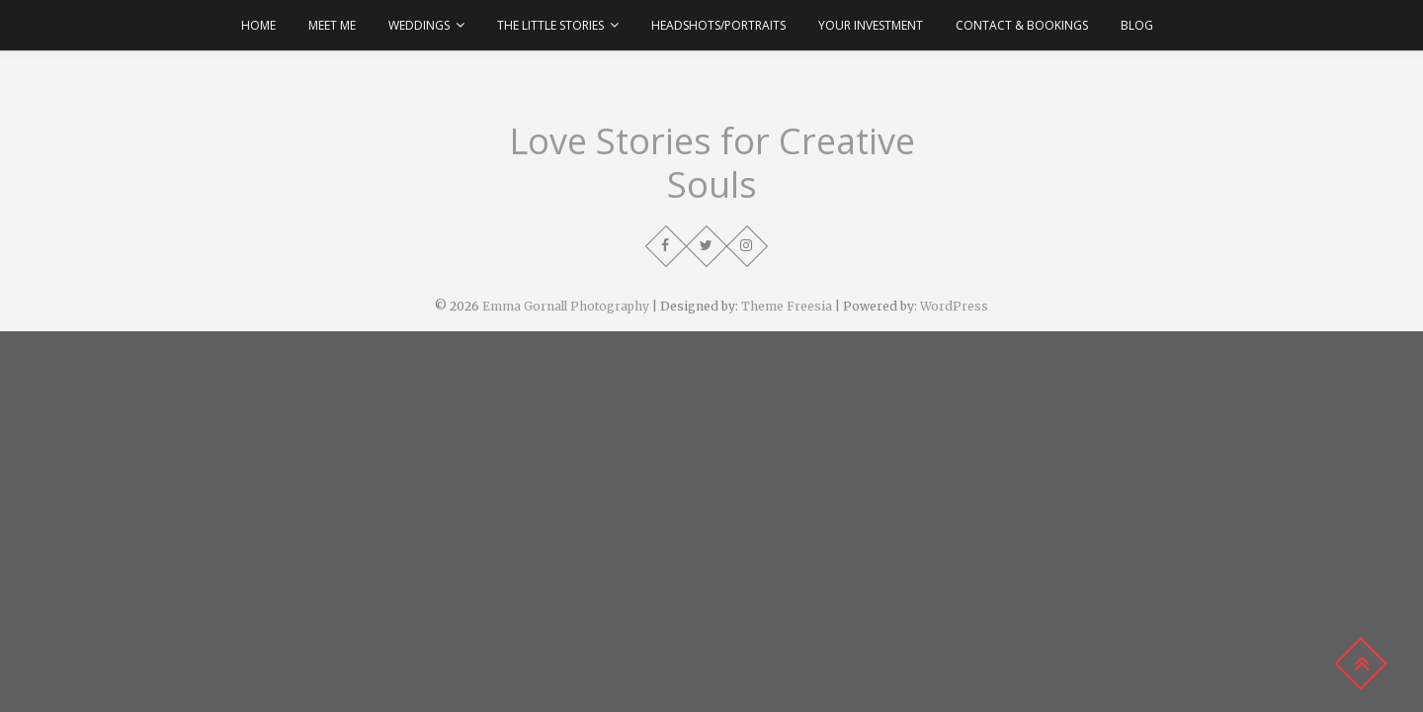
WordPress (954, 306)
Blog (1137, 25)
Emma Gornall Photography (565, 306)
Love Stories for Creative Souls (712, 163)
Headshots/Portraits (718, 25)
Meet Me (332, 25)
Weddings (419, 25)
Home (258, 25)
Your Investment (870, 25)
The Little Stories (550, 25)
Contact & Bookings (1022, 25)
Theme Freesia (786, 306)
